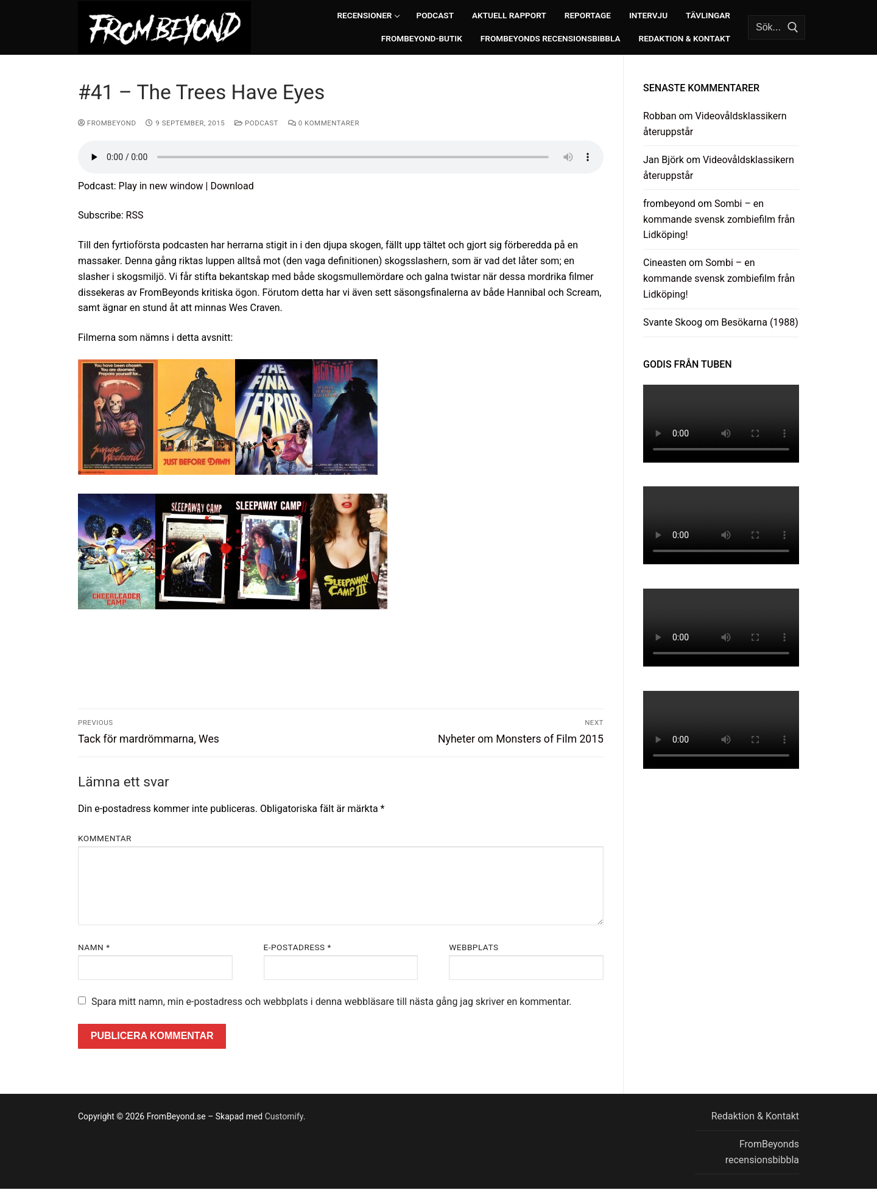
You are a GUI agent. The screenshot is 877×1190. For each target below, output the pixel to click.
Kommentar (105, 838)
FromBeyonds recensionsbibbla (762, 1152)
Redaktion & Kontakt (755, 1116)
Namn (94, 947)
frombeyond (107, 123)
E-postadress (297, 947)
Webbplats (473, 947)
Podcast (256, 123)
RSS (135, 215)
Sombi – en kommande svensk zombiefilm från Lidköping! (719, 219)
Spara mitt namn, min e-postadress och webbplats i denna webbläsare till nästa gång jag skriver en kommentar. (331, 1001)
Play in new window (161, 186)
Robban (660, 116)
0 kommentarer (323, 123)
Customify (284, 1116)
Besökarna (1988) (759, 322)
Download (231, 186)
